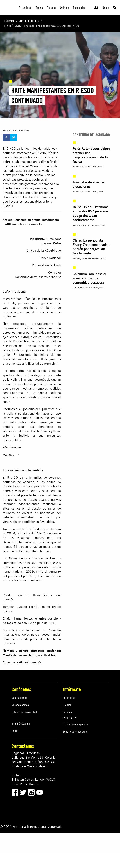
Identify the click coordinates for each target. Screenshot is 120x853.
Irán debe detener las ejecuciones (89, 184)
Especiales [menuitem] (79, 8)
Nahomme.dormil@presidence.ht (38, 277)
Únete (105, 8)
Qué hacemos (19, 698)
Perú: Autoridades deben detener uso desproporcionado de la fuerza (91, 155)
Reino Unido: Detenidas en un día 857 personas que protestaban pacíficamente (90, 213)
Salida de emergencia (75, 724)
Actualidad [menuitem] (25, 8)
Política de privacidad (24, 712)
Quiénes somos (20, 705)
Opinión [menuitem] (64, 8)
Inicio (9, 21)
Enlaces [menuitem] (51, 8)
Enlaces (67, 712)
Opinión (67, 705)
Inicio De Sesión (21, 723)
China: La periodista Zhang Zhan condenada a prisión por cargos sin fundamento (91, 246)
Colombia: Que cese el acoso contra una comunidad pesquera (89, 278)
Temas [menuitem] (39, 8)
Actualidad (29, 21)
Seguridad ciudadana (75, 731)
